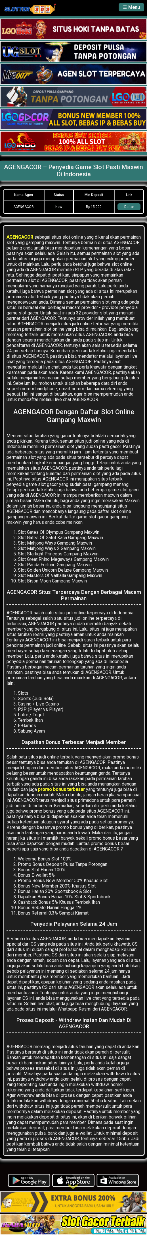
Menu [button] (134, 7)
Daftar (129, 207)
